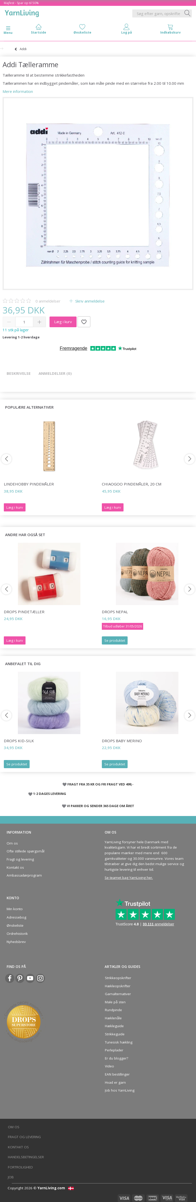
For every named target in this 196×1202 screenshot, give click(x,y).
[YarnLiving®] (22, 12)
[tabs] (170, 30)
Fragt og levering (20, 859)
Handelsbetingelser (26, 1157)
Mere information (18, 91)
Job (11, 1177)
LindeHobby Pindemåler (29, 483)
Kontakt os (15, 867)
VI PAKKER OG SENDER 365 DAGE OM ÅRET (100, 806)
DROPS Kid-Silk (19, 740)
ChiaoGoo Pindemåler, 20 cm (131, 483)
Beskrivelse (19, 373)
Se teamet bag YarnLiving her (128, 877)
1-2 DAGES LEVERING (49, 793)
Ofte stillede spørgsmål (25, 851)
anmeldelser (47, 301)
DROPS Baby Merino (122, 740)
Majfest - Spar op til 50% (21, 3)
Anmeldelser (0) (55, 373)
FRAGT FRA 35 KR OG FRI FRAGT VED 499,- (100, 784)
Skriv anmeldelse (89, 301)
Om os (12, 843)
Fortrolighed (20, 1167)
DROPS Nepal (115, 611)
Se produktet (114, 640)
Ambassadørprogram (24, 875)
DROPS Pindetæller (24, 611)
